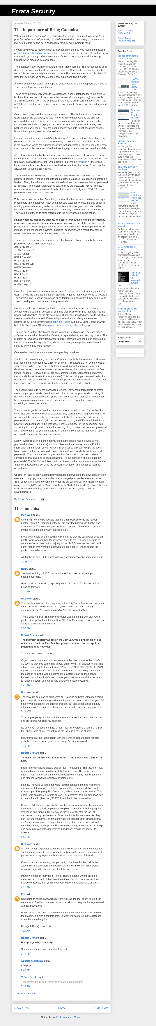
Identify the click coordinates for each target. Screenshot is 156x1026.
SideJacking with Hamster (126, 142)
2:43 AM (25, 970)
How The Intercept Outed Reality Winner (135, 84)
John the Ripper (61, 322)
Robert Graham (30, 635)
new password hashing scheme (64, 325)
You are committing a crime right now (128, 57)
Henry (24, 568)
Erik (23, 894)
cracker (83, 162)
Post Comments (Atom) (68, 1017)
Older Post (101, 1008)
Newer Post (21, 1008)
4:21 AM (25, 931)
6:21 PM (25, 887)
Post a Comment (27, 993)
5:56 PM (25, 837)
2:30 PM (25, 591)
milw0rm (64, 70)
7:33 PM (25, 986)
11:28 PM (26, 561)
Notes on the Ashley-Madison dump (128, 310)
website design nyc (32, 961)
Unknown (26, 598)
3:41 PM (25, 685)
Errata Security (33, 11)
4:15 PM (25, 746)
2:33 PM (25, 628)
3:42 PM (25, 954)
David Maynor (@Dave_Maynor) (126, 39)
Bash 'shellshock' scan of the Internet (136, 196)
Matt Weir (26, 515)
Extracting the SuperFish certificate (135, 114)
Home (62, 1008)
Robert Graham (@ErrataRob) (125, 31)
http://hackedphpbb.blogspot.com (35, 53)
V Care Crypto (29, 977)
